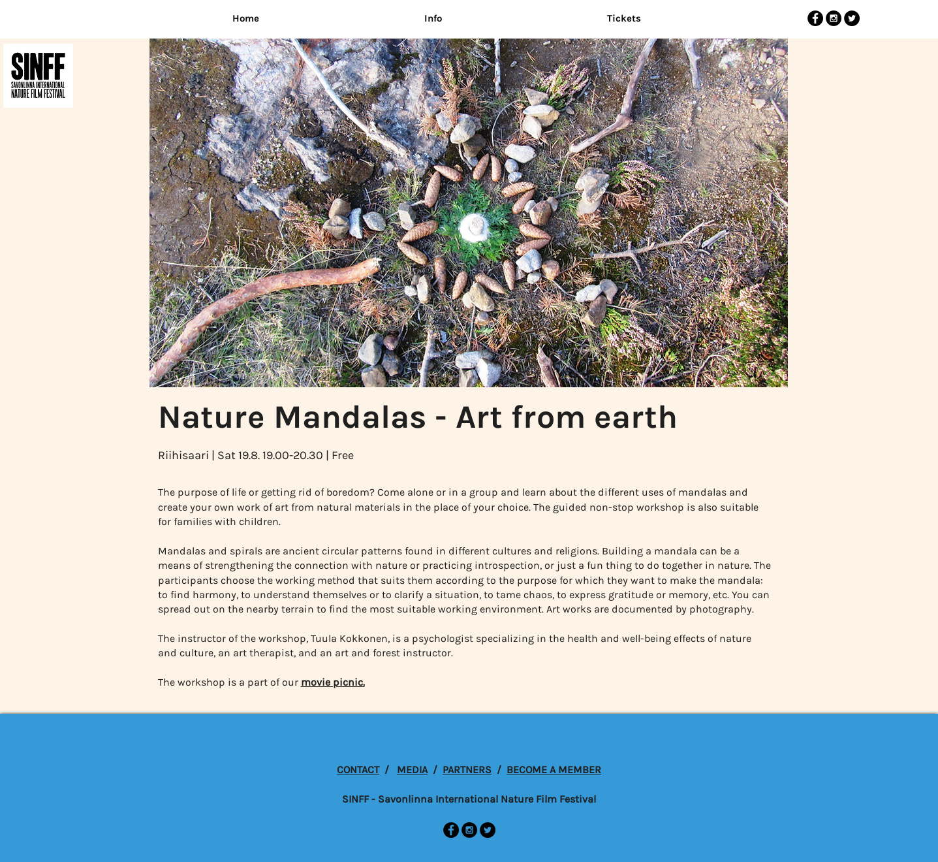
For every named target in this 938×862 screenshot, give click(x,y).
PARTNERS (467, 769)
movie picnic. (333, 682)
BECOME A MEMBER (554, 769)
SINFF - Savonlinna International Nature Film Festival (469, 799)
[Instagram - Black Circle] (833, 18)
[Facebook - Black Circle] (815, 18)
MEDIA (412, 769)
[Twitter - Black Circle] (852, 18)
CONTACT (358, 769)
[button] (433, 18)
